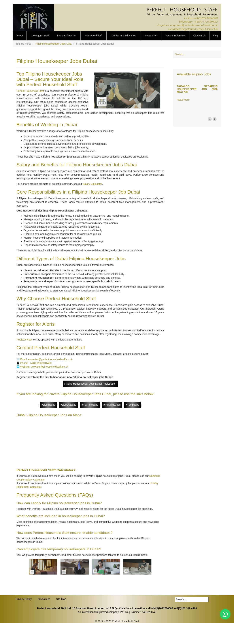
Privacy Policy (24, 599)
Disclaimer (44, 599)
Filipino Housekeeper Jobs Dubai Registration (90, 383)
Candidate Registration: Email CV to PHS (193, 29)
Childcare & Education (123, 36)
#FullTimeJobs (90, 404)
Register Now (24, 339)
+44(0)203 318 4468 (185, 608)
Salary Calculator (92, 183)
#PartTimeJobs (112, 404)
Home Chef (150, 36)
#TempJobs (132, 404)
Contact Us (199, 36)
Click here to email (130, 608)
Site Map (61, 599)
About (19, 36)
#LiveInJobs (48, 404)
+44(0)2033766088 (205, 18)
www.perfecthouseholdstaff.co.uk (49, 366)
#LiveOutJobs (68, 404)
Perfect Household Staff (30, 90)
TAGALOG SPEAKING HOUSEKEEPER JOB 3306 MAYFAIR (197, 89)
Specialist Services (175, 36)
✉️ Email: (22, 359)
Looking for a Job (66, 36)
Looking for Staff (40, 36)
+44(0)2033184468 (41, 363)
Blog (215, 36)
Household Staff (93, 36)
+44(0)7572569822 (205, 22)
